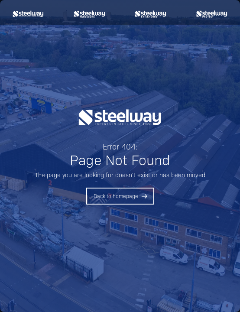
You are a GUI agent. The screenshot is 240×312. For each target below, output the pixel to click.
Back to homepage (116, 195)
